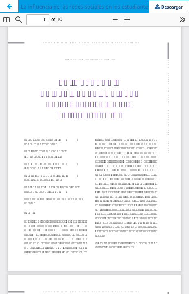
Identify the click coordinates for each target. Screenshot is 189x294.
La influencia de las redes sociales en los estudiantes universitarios (103, 6)
